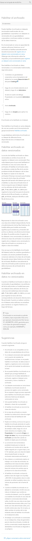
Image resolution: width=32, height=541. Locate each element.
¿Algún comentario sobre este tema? (18, 538)
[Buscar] (30, 2)
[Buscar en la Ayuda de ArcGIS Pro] (14, 2)
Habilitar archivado (21, 130)
